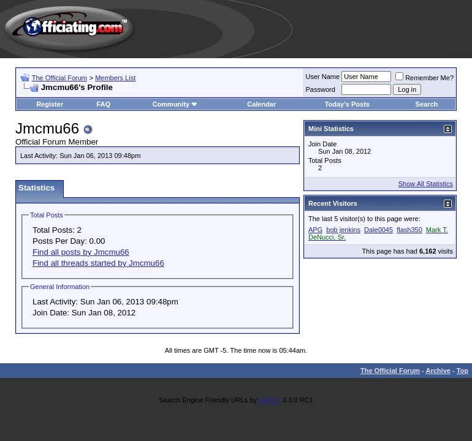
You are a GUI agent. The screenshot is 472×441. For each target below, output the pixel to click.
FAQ (103, 104)
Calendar (261, 104)
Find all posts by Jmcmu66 (80, 252)
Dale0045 (378, 229)
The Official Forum (59, 77)
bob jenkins (343, 229)
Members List (115, 77)
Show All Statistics (425, 183)
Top (462, 370)
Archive (438, 370)
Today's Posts (347, 104)
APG (315, 229)
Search (427, 104)
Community (176, 104)
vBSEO (270, 400)
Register (49, 104)
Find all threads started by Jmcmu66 (98, 263)
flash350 (409, 229)
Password (320, 89)
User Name (323, 76)
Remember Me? (424, 77)
